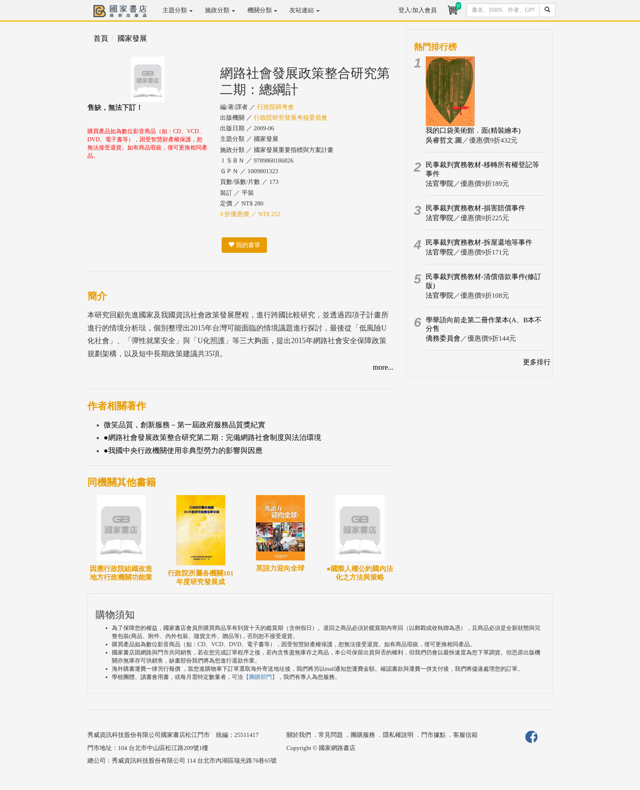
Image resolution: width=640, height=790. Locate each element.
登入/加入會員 (417, 10)
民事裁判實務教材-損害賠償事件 (475, 208)
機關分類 (262, 10)
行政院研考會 (275, 107)
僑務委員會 (443, 338)
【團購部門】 (260, 677)
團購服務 (363, 735)
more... (383, 367)
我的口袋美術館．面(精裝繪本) (473, 130)
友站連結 (304, 10)
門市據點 (433, 735)
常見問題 (330, 735)
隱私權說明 (398, 735)
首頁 (100, 38)
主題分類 (177, 10)
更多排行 (537, 362)
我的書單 (244, 245)
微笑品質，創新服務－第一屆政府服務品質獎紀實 (184, 425)
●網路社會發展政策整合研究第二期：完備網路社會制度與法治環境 (212, 437)
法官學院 (439, 183)
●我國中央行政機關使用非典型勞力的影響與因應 (183, 450)
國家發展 (132, 38)
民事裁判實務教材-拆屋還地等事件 (479, 242)
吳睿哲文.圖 (444, 140)
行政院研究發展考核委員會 (290, 117)
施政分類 (220, 10)
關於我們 (299, 735)
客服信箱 (465, 735)
